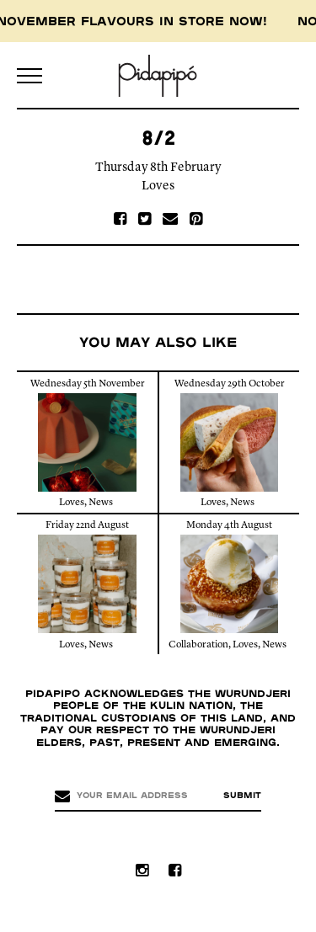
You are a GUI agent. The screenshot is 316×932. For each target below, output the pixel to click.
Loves (158, 186)
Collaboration (198, 645)
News (100, 503)
